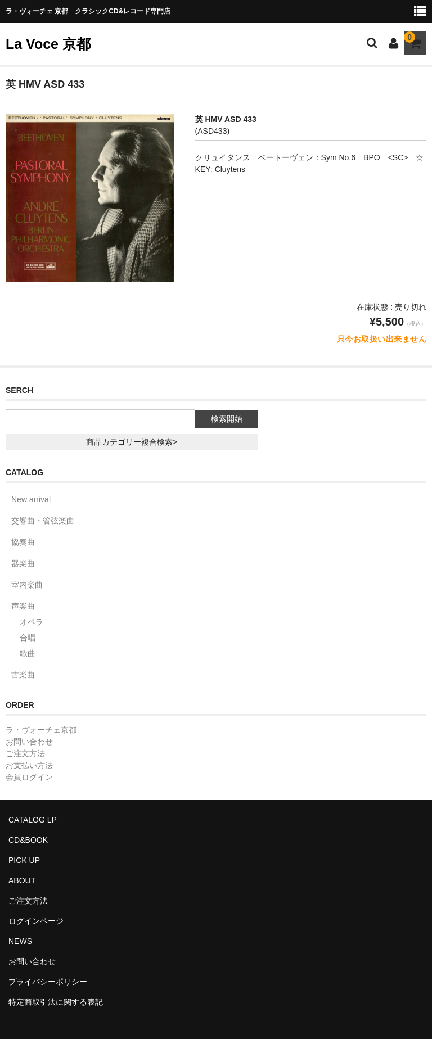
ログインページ (36, 920)
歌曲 (27, 653)
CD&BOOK (28, 839)
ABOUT (21, 880)
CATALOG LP (32, 819)
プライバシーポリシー (47, 981)
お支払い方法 (29, 765)
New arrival (31, 499)
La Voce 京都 (48, 44)
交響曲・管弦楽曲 (42, 520)
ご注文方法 (25, 753)
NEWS (20, 941)
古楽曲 (23, 674)
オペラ (31, 621)
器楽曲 (23, 563)
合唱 (27, 637)
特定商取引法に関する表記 (55, 1001)
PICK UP (24, 860)
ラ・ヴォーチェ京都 (41, 729)
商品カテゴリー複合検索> (131, 441)
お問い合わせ (29, 741)
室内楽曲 (27, 584)
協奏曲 (23, 541)
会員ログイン (29, 777)
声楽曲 (23, 606)
